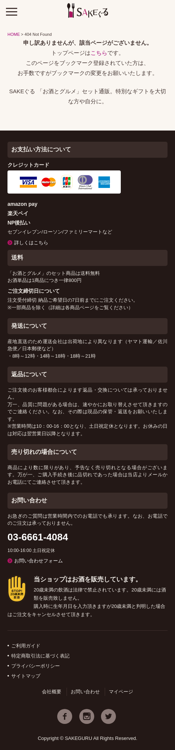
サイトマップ (25, 676)
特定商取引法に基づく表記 (40, 656)
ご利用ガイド (25, 646)
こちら (98, 53)
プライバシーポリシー (35, 666)
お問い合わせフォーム (38, 560)
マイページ (121, 691)
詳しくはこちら (31, 242)
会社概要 (51, 691)
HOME (13, 34)
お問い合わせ (85, 691)
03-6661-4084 (37, 537)
